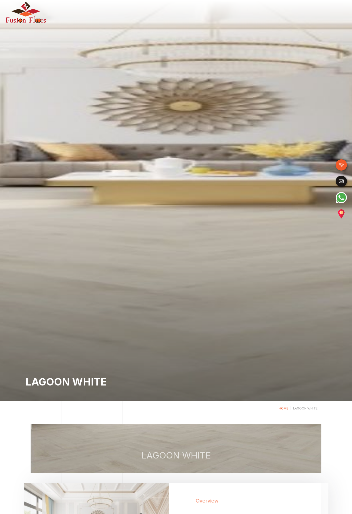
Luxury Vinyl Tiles (212, 12)
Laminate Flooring (173, 12)
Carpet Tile (300, 12)
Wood (146, 12)
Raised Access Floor (266, 12)
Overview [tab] (217, 500)
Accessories (326, 12)
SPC (238, 12)
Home (134, 12)
